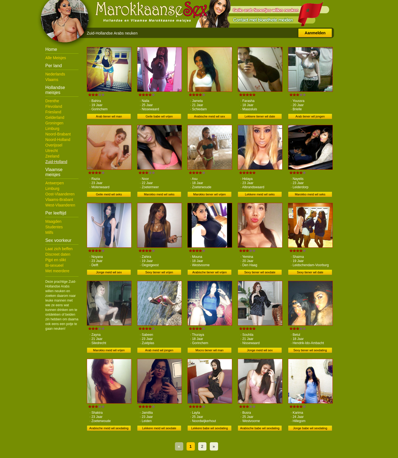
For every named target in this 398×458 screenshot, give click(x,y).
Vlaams (51, 79)
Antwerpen (54, 183)
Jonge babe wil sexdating (310, 428)
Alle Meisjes (55, 58)
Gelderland (54, 117)
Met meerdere (57, 271)
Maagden (53, 221)
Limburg (52, 128)
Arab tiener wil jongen (310, 116)
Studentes (54, 227)
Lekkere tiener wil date (260, 116)
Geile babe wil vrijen (159, 116)
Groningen (54, 123)
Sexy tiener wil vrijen (159, 272)
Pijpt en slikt (55, 260)
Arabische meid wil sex (209, 116)
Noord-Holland (57, 139)
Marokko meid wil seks (159, 194)
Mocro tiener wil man (209, 350)
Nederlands (55, 74)
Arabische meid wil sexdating (109, 428)
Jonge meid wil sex (109, 272)
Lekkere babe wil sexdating (209, 428)
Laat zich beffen (59, 249)
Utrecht (51, 150)
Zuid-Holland (56, 161)
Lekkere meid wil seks (260, 194)
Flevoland (53, 106)
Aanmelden (315, 33)
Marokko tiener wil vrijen (209, 194)
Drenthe (52, 101)
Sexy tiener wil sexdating (310, 350)
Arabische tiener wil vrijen (209, 272)
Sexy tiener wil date (310, 272)
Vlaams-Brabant (59, 199)
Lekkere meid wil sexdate (159, 428)
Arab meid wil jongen (159, 350)
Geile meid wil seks (109, 194)
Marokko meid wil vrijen (109, 350)
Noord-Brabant (58, 134)
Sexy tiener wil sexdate (260, 272)
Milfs (49, 232)
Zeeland (52, 156)
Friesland (53, 112)
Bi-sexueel (54, 265)
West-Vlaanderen (60, 205)
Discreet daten (57, 254)
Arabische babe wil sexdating (259, 428)
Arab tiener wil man (109, 116)
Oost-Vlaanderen (60, 194)
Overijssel (53, 145)
